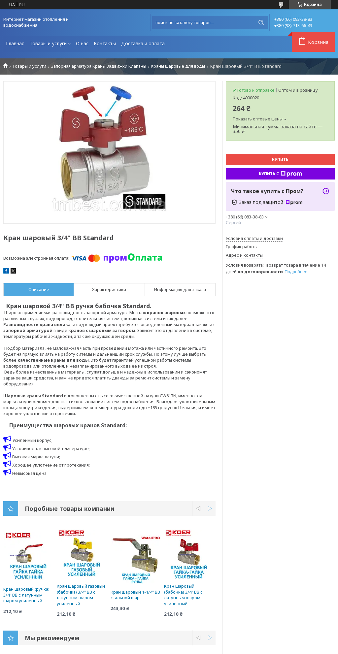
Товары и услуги (48, 43)
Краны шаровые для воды (178, 66)
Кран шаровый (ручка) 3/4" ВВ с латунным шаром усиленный (26, 595)
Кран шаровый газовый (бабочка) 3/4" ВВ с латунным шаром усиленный (81, 594)
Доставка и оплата (143, 43)
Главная (15, 43)
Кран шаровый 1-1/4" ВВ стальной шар (135, 595)
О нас (82, 43)
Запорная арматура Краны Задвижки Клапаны (98, 66)
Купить (280, 159)
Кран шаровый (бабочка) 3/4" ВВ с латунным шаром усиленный (183, 594)
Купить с (280, 174)
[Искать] (261, 22)
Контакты (105, 43)
